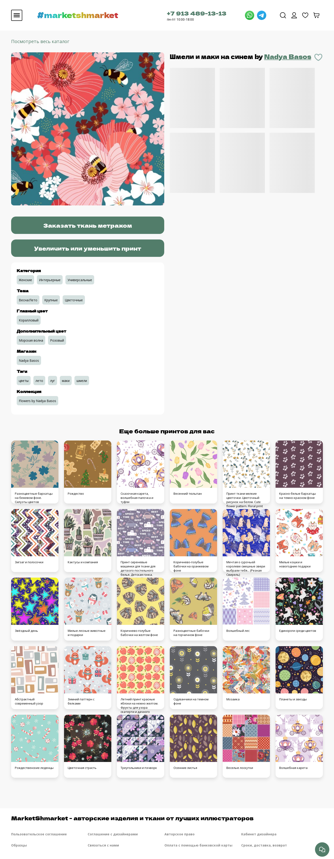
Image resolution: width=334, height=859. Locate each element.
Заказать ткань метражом (87, 225)
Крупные (51, 300)
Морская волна (31, 340)
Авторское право (179, 834)
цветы (24, 380)
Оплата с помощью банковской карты (198, 845)
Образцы (19, 845)
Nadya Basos (287, 56)
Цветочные (74, 300)
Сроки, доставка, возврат (264, 845)
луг (52, 380)
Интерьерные (50, 280)
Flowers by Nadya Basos (37, 401)
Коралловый (29, 320)
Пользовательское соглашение (39, 834)
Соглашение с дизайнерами (113, 834)
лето (39, 380)
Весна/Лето (28, 300)
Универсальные (79, 280)
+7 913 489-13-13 (196, 13)
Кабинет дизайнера (258, 834)
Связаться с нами (103, 845)
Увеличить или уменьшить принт (87, 248)
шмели (82, 380)
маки (66, 380)
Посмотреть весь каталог (40, 41)
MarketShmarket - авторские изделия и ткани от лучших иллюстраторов (132, 818)
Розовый (57, 340)
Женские (25, 280)
